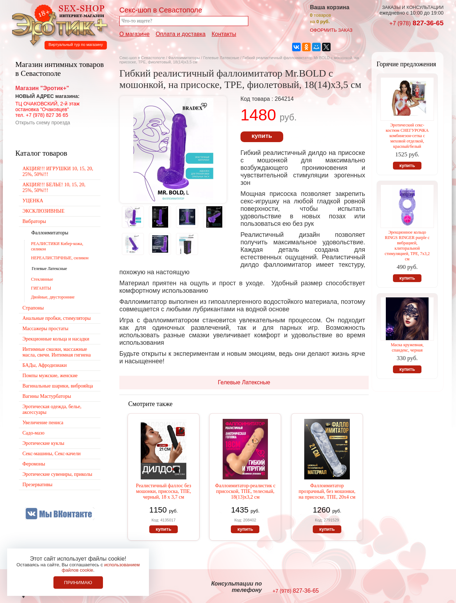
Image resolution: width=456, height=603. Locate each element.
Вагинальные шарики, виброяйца (57, 386)
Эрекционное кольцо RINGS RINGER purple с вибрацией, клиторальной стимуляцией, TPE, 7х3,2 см (407, 245)
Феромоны (33, 464)
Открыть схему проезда (42, 122)
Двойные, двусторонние (52, 297)
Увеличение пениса (42, 422)
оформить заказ (331, 30)
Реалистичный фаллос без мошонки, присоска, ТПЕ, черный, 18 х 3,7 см (163, 491)
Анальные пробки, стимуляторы (56, 318)
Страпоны (33, 308)
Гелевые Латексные (221, 58)
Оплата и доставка (181, 34)
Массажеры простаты (45, 328)
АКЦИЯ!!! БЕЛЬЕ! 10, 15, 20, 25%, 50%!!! (54, 187)
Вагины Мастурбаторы (46, 396)
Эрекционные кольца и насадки (55, 339)
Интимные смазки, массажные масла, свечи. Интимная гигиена (56, 352)
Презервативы (37, 484)
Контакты (224, 34)
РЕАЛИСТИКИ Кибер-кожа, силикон (57, 246)
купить (262, 135)
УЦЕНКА (32, 200)
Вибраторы (34, 221)
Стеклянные (42, 279)
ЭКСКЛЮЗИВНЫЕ (43, 211)
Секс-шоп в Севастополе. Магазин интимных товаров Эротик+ (57, 24)
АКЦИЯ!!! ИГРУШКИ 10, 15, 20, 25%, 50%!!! (57, 171)
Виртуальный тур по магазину (75, 44)
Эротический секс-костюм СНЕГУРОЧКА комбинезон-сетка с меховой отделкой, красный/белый (407, 136)
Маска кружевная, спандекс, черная (407, 347)
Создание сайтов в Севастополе (414, 587)
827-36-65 (416, 23)
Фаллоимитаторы (184, 58)
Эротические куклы (43, 443)
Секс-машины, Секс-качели (51, 453)
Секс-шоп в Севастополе (142, 58)
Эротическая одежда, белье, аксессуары (51, 409)
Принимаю (78, 582)
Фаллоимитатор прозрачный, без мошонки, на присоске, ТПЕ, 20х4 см (327, 491)
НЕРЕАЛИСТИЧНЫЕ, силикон (60, 257)
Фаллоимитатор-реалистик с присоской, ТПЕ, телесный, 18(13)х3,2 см (245, 491)
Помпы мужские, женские (50, 375)
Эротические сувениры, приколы (57, 474)
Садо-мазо (33, 433)
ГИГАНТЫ (41, 288)
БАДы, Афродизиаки (44, 365)
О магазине (134, 34)
